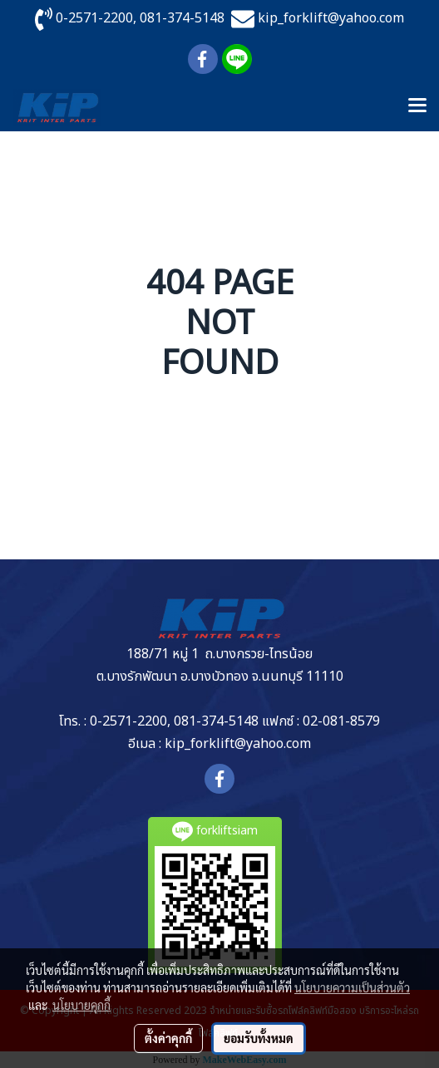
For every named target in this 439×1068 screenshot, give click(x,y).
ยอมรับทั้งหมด (258, 1038)
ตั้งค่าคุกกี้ (168, 1038)
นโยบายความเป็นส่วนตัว (352, 987)
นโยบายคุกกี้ (81, 1004)
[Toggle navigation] (417, 107)
